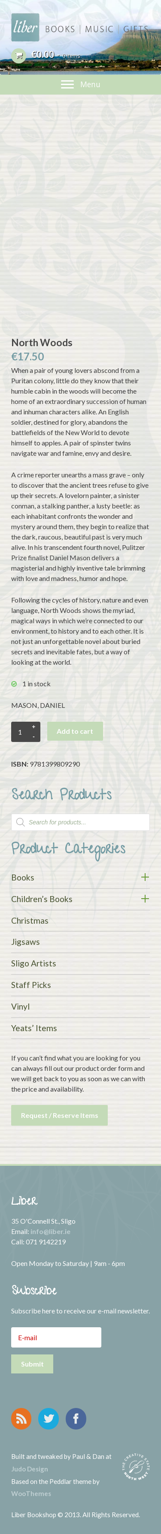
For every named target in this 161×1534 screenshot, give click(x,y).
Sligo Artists (33, 963)
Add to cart (75, 731)
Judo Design (29, 1469)
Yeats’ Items (34, 1028)
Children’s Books (42, 899)
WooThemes (31, 1493)
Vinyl (20, 1006)
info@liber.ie (50, 1231)
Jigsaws (25, 942)
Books (22, 877)
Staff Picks (31, 985)
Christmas (30, 920)
